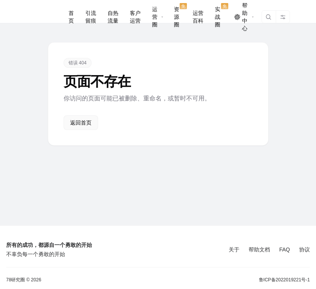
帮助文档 (259, 249)
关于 (234, 249)
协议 (304, 249)
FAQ (284, 249)
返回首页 (81, 123)
